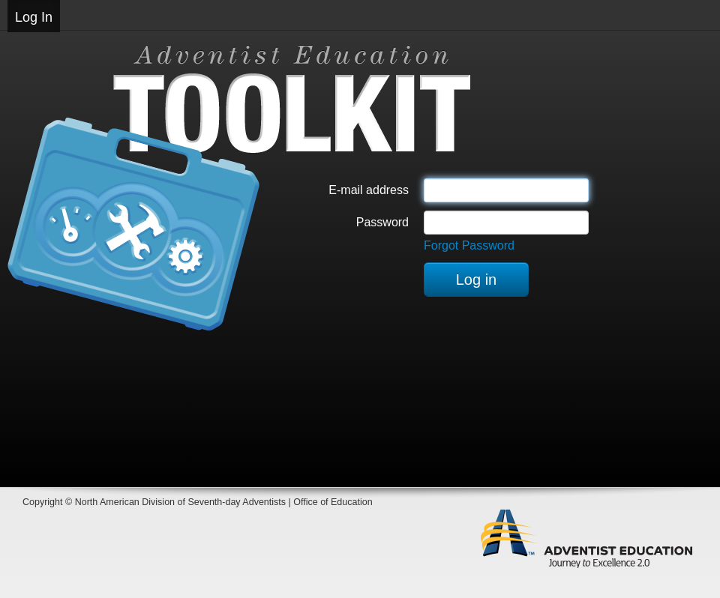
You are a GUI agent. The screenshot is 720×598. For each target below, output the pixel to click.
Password (382, 222)
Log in (476, 279)
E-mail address (368, 190)
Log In (33, 17)
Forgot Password (469, 245)
